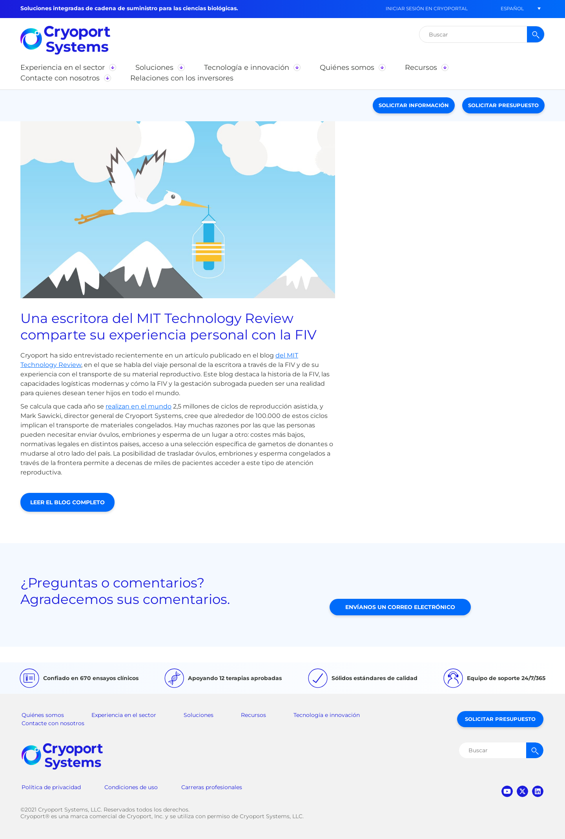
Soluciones (198, 715)
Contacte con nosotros (53, 723)
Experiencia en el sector (123, 715)
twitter (522, 791)
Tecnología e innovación (326, 715)
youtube (507, 791)
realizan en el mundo (138, 406)
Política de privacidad (51, 787)
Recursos (253, 715)
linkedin (537, 791)
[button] (512, 8)
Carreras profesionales (211, 787)
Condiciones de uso (131, 787)
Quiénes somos (43, 715)
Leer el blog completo (67, 502)
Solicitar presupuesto (503, 105)
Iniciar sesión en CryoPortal (427, 8)
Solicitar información (414, 105)
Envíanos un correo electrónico (400, 607)
